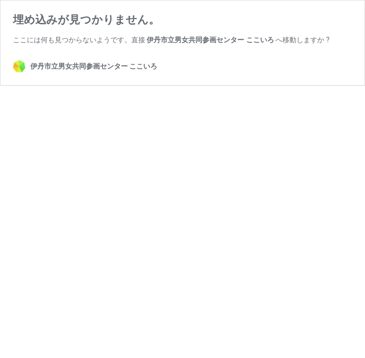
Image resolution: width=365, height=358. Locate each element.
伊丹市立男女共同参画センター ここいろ (210, 40)
